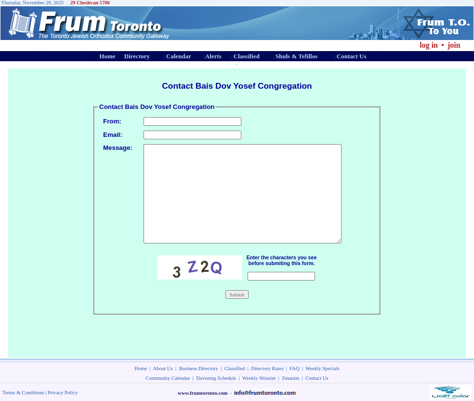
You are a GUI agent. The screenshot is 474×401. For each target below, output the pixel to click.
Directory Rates (267, 368)
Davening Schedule (216, 378)
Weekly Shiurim (259, 378)
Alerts (213, 56)
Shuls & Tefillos (296, 56)
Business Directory (198, 368)
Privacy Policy (63, 392)
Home (107, 56)
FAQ (295, 368)
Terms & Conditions (23, 392)
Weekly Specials (322, 368)
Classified (247, 56)
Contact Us (352, 56)
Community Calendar (167, 378)
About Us (163, 368)
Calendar (178, 56)
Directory (137, 56)
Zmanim (290, 378)
